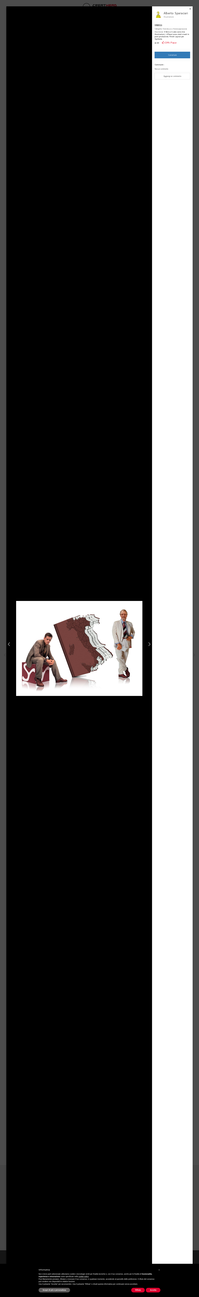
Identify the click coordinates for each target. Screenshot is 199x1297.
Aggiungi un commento (172, 76)
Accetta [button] (153, 1290)
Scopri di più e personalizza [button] (54, 1290)
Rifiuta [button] (138, 1290)
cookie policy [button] (84, 1276)
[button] (159, 1270)
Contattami (172, 55)
